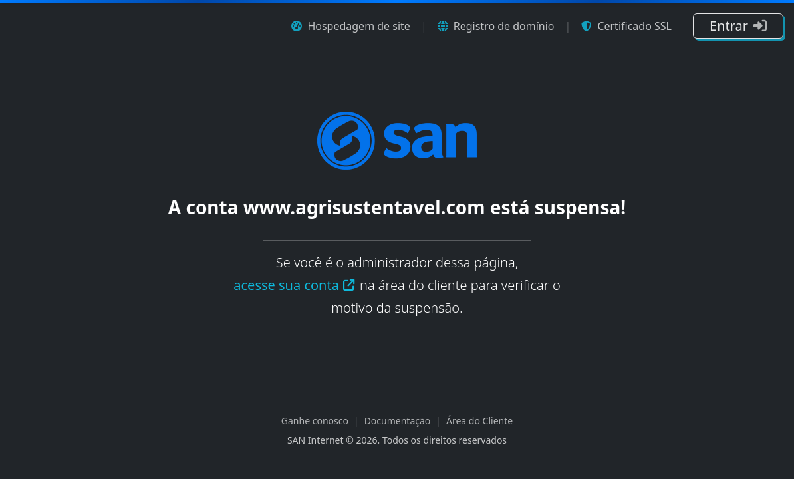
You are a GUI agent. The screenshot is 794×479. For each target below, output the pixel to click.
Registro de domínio (496, 26)
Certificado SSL (626, 26)
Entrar (738, 26)
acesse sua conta (294, 285)
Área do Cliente (479, 420)
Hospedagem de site (350, 26)
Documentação (397, 420)
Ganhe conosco (314, 420)
